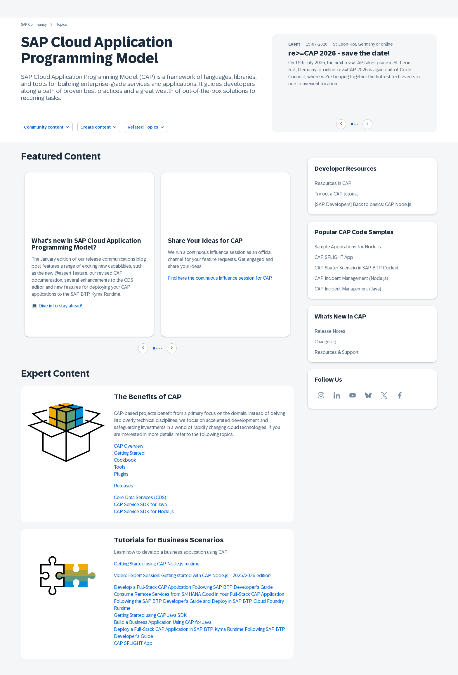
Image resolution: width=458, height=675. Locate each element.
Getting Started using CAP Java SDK (150, 615)
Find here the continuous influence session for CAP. (220, 278)
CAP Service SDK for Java (140, 504)
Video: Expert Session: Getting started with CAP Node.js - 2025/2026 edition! (192, 575)
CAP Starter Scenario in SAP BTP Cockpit (357, 267)
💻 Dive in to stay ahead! (57, 305)
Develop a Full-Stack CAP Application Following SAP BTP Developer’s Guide (193, 587)
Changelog (325, 341)
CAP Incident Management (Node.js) (351, 278)
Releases (123, 485)
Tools (120, 467)
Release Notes (330, 331)
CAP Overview (128, 446)
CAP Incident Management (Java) (348, 288)
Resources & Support (337, 352)
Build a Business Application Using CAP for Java (162, 622)
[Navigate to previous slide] (341, 124)
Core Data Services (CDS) (140, 497)
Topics (61, 24)
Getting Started (129, 453)
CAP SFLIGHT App (133, 643)
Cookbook (125, 460)
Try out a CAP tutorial (336, 193)
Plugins (121, 474)
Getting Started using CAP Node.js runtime (156, 563)
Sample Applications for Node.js (348, 246)
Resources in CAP (333, 183)
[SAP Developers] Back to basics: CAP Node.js (363, 204)
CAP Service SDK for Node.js (144, 511)
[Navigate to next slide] (367, 124)
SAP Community (34, 24)
